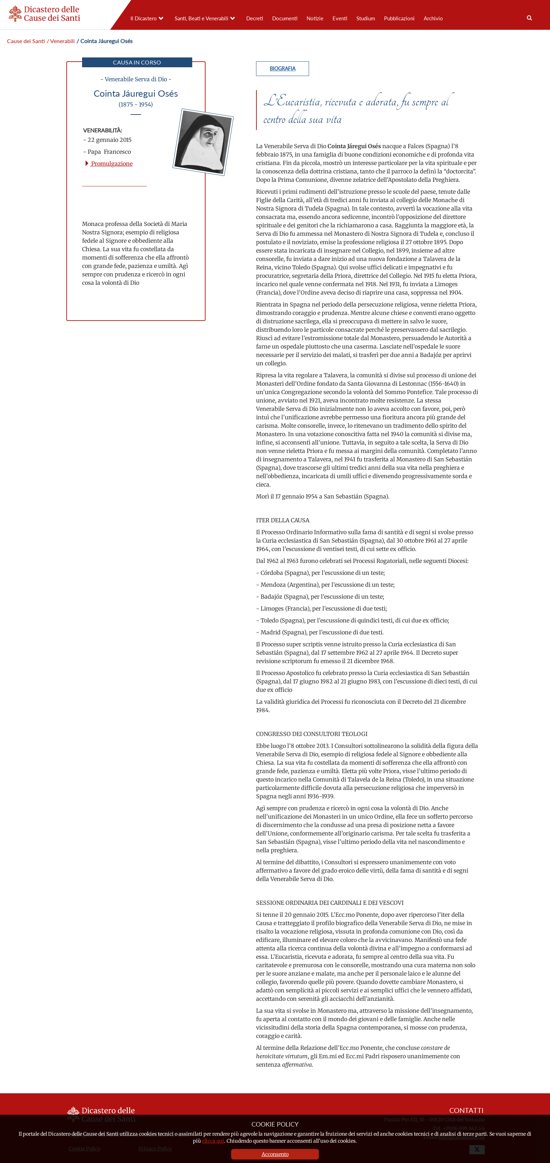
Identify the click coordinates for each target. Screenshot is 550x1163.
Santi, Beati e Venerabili (201, 18)
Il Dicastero (143, 18)
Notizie (315, 18)
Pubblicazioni (399, 18)
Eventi (340, 18)
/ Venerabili (61, 40)
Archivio (433, 18)
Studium (365, 18)
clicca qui (213, 1141)
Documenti (284, 18)
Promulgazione (108, 163)
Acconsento (275, 1154)
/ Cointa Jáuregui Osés (104, 40)
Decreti (254, 18)
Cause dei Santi (26, 40)
